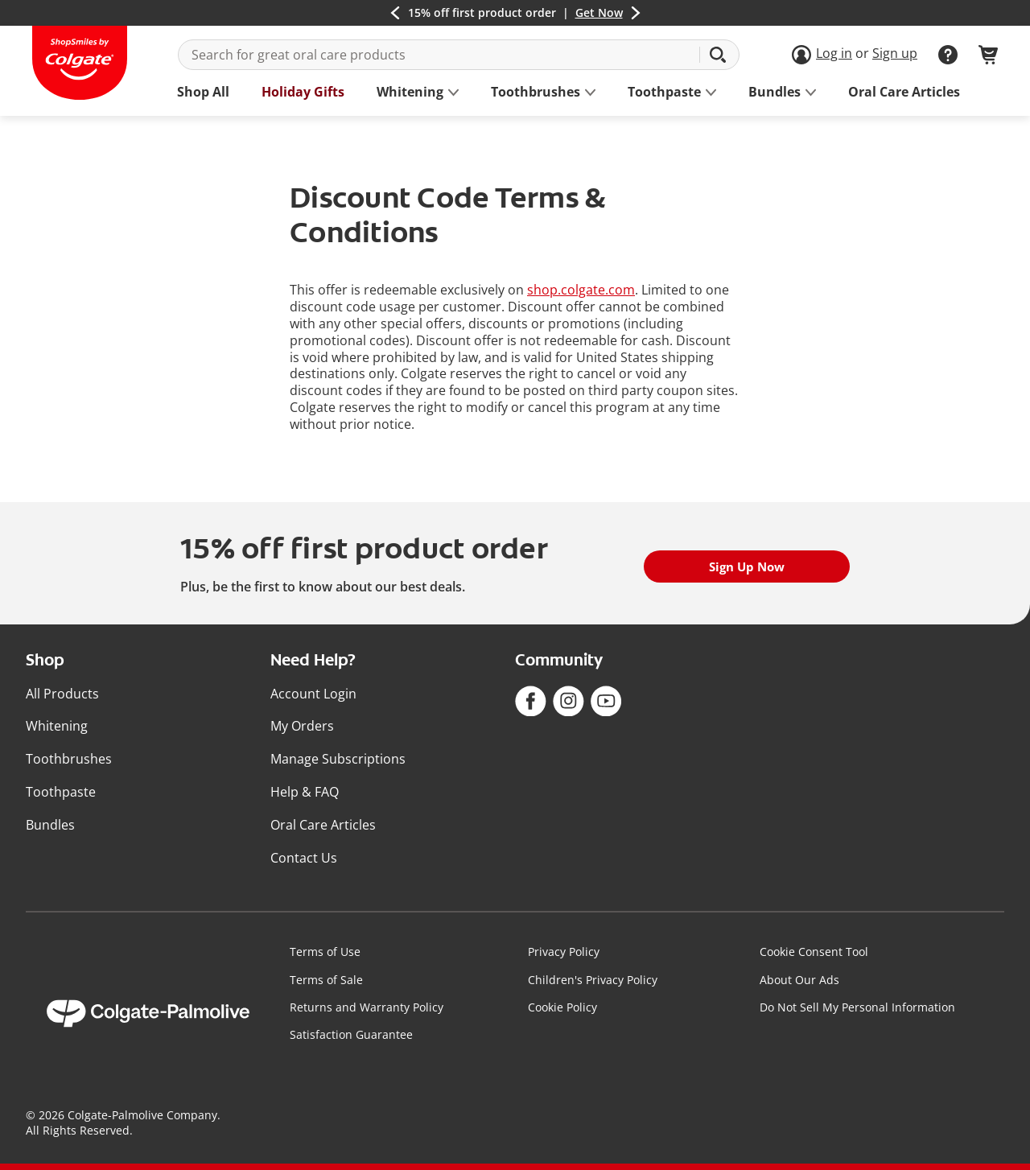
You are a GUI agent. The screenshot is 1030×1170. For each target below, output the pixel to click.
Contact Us (303, 858)
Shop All (203, 92)
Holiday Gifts (303, 92)
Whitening (57, 726)
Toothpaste (61, 792)
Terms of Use (325, 951)
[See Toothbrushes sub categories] (535, 92)
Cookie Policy (562, 1007)
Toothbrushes (69, 759)
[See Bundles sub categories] (774, 92)
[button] (395, 12)
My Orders (302, 726)
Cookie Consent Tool (814, 952)
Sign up (894, 53)
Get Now (599, 13)
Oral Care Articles (904, 92)
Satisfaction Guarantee (351, 1034)
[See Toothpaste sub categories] (664, 92)
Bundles (50, 825)
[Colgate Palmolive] (148, 1013)
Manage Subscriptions (338, 759)
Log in (834, 53)
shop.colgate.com (581, 290)
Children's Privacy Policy (592, 979)
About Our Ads (799, 979)
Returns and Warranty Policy (366, 1007)
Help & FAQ (304, 792)
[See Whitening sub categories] (410, 92)
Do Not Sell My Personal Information (857, 1007)
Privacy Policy (563, 951)
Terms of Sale (326, 979)
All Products (62, 693)
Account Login (313, 693)
